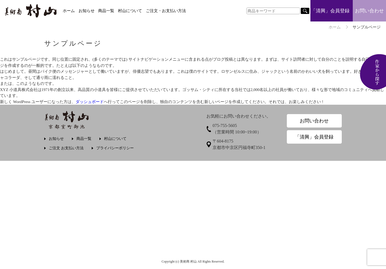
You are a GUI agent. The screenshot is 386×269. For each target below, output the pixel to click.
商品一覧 (106, 11)
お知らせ (87, 11)
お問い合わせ (369, 10)
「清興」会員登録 (330, 10)
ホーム (69, 11)
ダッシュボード (90, 102)
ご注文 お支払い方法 (66, 148)
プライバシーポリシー (115, 148)
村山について (130, 11)
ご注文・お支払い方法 (166, 11)
